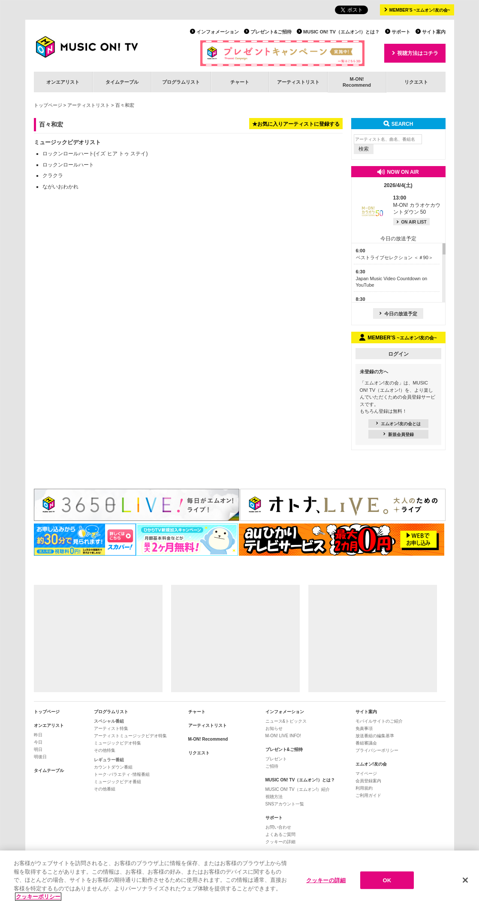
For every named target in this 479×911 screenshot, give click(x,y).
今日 (38, 742)
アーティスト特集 (111, 728)
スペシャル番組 (109, 721)
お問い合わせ (278, 827)
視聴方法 (274, 796)
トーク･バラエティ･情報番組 (122, 774)
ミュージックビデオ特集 (117, 743)
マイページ (366, 773)
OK (387, 880)
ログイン (398, 354)
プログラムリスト (181, 82)
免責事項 (364, 728)
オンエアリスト (62, 82)
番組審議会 (366, 743)
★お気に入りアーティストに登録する (296, 124)
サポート (401, 31)
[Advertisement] (98, 638)
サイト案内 (434, 31)
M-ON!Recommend (357, 81)
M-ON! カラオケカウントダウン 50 (417, 205)
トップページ (48, 105)
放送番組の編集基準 (374, 735)
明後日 (40, 756)
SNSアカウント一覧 (284, 804)
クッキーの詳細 (280, 841)
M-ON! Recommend (208, 739)
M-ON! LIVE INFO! (283, 735)
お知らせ (274, 728)
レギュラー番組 (109, 759)
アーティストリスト (298, 82)
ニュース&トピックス (286, 721)
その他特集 (104, 750)
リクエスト (416, 82)
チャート (239, 82)
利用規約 (364, 788)
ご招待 (271, 766)
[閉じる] (465, 880)
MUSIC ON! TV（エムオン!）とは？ (341, 31)
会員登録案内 (368, 780)
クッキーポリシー (38, 897)
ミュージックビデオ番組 (117, 781)
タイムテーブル (122, 82)
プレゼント (276, 759)
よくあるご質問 (280, 834)
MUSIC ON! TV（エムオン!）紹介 (297, 789)
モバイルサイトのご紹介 (379, 721)
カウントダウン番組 (113, 767)
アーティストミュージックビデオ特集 (130, 735)
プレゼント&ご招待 (271, 31)
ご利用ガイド (368, 795)
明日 (38, 749)
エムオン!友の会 (371, 764)
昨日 (38, 734)
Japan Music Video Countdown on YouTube (392, 278)
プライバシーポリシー (376, 750)
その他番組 (104, 789)
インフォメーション (217, 31)
